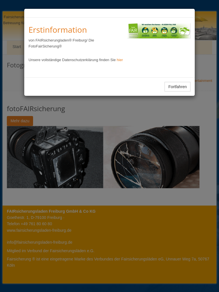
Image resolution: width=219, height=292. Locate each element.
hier (120, 60)
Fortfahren (177, 86)
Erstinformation (58, 29)
